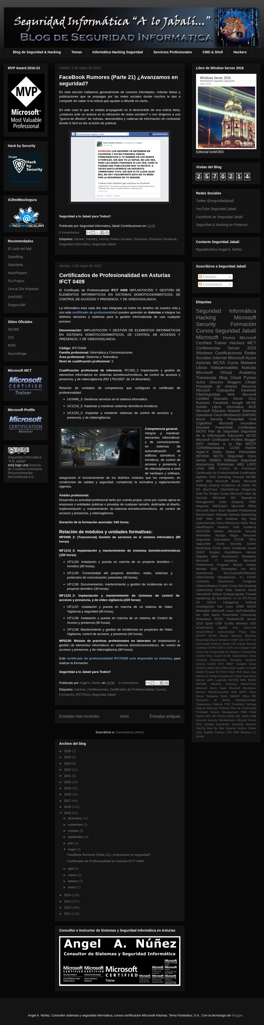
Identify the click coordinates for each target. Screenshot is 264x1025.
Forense (238, 477)
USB (219, 623)
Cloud (235, 377)
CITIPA (211, 647)
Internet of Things (206, 676)
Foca (220, 523)
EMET (230, 663)
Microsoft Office (243, 506)
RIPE (12, 345)
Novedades (229, 569)
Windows (204, 353)
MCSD (251, 435)
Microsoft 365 (224, 498)
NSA (214, 569)
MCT (251, 343)
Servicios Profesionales (173, 52)
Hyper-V (202, 452)
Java (246, 676)
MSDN (252, 680)
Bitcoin (224, 635)
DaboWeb (15, 265)
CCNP (234, 639)
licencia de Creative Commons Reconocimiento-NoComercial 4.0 (25, 471)
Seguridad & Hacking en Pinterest (221, 225)
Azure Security (209, 419)
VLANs (229, 623)
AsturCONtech (205, 631)
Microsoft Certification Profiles (219, 440)
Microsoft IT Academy (216, 560)
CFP (248, 639)
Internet (220, 358)
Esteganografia (233, 594)
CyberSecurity (205, 523)
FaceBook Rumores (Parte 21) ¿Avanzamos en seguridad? (109, 855)
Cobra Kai (202, 651)
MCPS (201, 431)
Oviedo (201, 407)
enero (72, 887)
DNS (212, 477)
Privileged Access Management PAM (221, 712)
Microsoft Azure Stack (211, 688)
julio (71, 843)
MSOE (251, 606)
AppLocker (203, 544)
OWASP (235, 696)
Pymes (250, 377)
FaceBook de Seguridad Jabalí (219, 217)
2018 (68, 794)
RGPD (222, 716)
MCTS (218, 456)
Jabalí (238, 676)
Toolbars (219, 732)
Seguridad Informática (74, 244)
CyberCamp (204, 590)
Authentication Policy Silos (237, 631)
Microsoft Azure (242, 358)
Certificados (247, 427)
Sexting (208, 724)
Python (200, 716)
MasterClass (248, 683)
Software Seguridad (240, 460)
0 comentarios (69, 232)
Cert (236, 647)
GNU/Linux (232, 523)
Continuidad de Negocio (225, 651)
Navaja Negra (226, 535)
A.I (241, 577)
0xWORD (15, 297)
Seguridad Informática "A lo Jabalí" (24, 459)
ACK (235, 627)
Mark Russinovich (224, 556)
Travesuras (206, 377)
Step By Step (215, 728)
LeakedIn (221, 680)
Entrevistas (225, 464)
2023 (68, 763)
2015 (68, 813)
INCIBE (13, 329)
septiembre (76, 837)
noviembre (76, 824)
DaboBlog (15, 257)
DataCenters (240, 655)
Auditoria (231, 519)
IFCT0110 (249, 598)
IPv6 (239, 671)
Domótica (236, 659)
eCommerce (204, 627)
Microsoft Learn (223, 611)
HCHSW (202, 456)
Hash (233, 668)
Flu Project (16, 281)
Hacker (79, 239)
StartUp (200, 728)
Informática (235, 407)
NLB (234, 692)
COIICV (221, 647)
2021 (68, 776)
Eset (199, 493)
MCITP (250, 444)
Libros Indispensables (217, 367)
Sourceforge (17, 354)
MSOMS (201, 683)
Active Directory (209, 382)
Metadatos (249, 556)
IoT (232, 676)
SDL (238, 716)
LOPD (251, 464)
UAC (229, 732)
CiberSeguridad (208, 394)
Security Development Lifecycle (227, 720)
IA (239, 598)
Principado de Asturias (216, 386)
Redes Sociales (121, 239)
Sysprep (231, 728)
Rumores (140, 239)
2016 (68, 807)
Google (237, 403)
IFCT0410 (83, 694)
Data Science (236, 590)
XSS (253, 623)
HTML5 (224, 668)
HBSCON (213, 668)
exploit (222, 627)
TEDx (252, 539)
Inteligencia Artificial (239, 602)
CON (230, 647)
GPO (200, 444)
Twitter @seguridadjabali (215, 201)
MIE (212, 468)
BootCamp (203, 548)
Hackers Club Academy (237, 527)
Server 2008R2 (208, 460)
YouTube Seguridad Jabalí (216, 209)
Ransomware (205, 514)
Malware (248, 362)
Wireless (242, 623)
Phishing (224, 708)
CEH (241, 639)
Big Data (249, 519)
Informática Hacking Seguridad (117, 52)
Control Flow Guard (209, 655)
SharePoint (222, 724)
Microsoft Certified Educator (226, 396)
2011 (68, 913)
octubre (73, 831)
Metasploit (203, 611)
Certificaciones (97, 689)
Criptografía (225, 390)
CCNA (235, 448)
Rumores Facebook (162, 239)
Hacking (206, 317)
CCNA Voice (221, 548)
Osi (243, 569)
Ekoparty (237, 502)
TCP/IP (239, 539)
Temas (76, 52)
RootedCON (235, 619)
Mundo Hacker (244, 565)
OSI (11, 337)
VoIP (199, 519)
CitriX (253, 647)
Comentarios (210, 284)
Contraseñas (248, 651)
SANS (230, 716)
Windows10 (232, 415)
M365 (240, 606)
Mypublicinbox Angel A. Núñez (219, 249)
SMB (253, 716)
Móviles (201, 569)
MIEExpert (220, 506)
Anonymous (205, 464)
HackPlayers (17, 273)
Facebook (248, 390)
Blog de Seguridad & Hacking (37, 52)
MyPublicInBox (246, 611)
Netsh (224, 696)
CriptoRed (203, 423)
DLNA (227, 655)
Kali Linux (225, 606)
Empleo (214, 552)
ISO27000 (203, 531)
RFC (208, 716)
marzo (73, 875)
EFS (221, 663)
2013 (68, 901)
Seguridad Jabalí (104, 244)
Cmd (252, 419)
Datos (217, 452)
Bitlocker (236, 635)
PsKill (252, 712)
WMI (236, 732)
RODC (218, 619)
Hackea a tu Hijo (225, 444)
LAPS (210, 680)
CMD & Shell (213, 52)
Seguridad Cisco (242, 456)
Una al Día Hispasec (23, 289)
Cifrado (250, 382)
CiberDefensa (229, 489)
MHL (243, 680)
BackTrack (210, 489)
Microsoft (207, 337)
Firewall (251, 594)
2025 (68, 751)
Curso (232, 362)
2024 (68, 757)
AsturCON (250, 627)
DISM (219, 590)
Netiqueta (212, 696)
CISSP (251, 577)
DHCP (200, 552)
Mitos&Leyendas (218, 692)
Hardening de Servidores (213, 598)
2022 (68, 769)
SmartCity (237, 724)
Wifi (219, 519)
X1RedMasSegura (210, 448)
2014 (68, 895)
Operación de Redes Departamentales (226, 700)
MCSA (219, 362)
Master (219, 531)
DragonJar (249, 489)
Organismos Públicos (209, 704)
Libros (216, 407)
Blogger (250, 440)
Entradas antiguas (165, 716)
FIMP (252, 502)
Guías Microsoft (231, 493)
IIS (198, 602)
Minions (201, 692)
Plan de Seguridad (223, 431)
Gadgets (241, 663)
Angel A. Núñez (90, 683)
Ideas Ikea (249, 671)
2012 (68, 907)
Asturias (80, 689)
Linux (200, 468)
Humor (104, 239)
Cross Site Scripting (242, 586)
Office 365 (249, 696)
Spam (209, 623)
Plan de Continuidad (243, 708)
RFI (214, 716)
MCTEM (234, 680)
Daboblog (224, 477)
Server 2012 (244, 399)
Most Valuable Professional (237, 510)
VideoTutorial (205, 577)
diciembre (75, 818)
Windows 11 (248, 732)
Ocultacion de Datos (235, 485)
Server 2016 (242, 348)
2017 (68, 800)
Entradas (208, 277)
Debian (217, 594)
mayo (72, 849)
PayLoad (212, 708)
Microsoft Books (228, 481)
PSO (228, 704)
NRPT (243, 692)
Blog (223, 377)
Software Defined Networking (235, 514)
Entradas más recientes (79, 716)
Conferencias (208, 348)
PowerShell (224, 427)
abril (71, 868)
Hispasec (202, 506)
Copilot (223, 586)
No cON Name (208, 615)
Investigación (205, 606)
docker (200, 736)
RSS (253, 569)
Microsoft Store (206, 510)
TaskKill (208, 732)
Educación (235, 435)
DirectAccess (218, 659)
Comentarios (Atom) (130, 732)
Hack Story (248, 523)
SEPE (245, 716)
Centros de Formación (237, 468)
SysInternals (204, 573)
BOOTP (201, 635)
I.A (235, 598)
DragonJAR (16, 305)
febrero (73, 881)
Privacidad (236, 419)
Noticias (249, 367)
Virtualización (227, 577)
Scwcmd (201, 720)
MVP (199, 481)
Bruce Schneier (219, 639)
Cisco (218, 415)
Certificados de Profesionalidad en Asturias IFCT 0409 (105, 861)
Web (209, 519)
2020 (68, 782)
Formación (66, 694)
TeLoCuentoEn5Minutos (239, 573)
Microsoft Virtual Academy (226, 372)
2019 (68, 788)
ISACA (211, 602)
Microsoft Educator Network (218, 411)
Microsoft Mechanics (242, 688)
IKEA (232, 671)
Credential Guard (244, 548)
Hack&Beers (233, 552)
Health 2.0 (243, 668)
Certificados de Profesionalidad (132, 689)
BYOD (213, 635)
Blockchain (202, 639)
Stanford (251, 724)
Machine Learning (223, 683)
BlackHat (250, 635)
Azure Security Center (236, 544)
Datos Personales (241, 452)
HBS (240, 464)
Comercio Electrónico (215, 581)
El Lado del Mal (20, 249)
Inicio (124, 716)
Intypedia (223, 676)
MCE (252, 407)
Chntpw (244, 647)
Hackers (240, 52)
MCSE (251, 403)
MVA (231, 394)
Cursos (161, 689)
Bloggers (234, 382)
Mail (209, 481)
